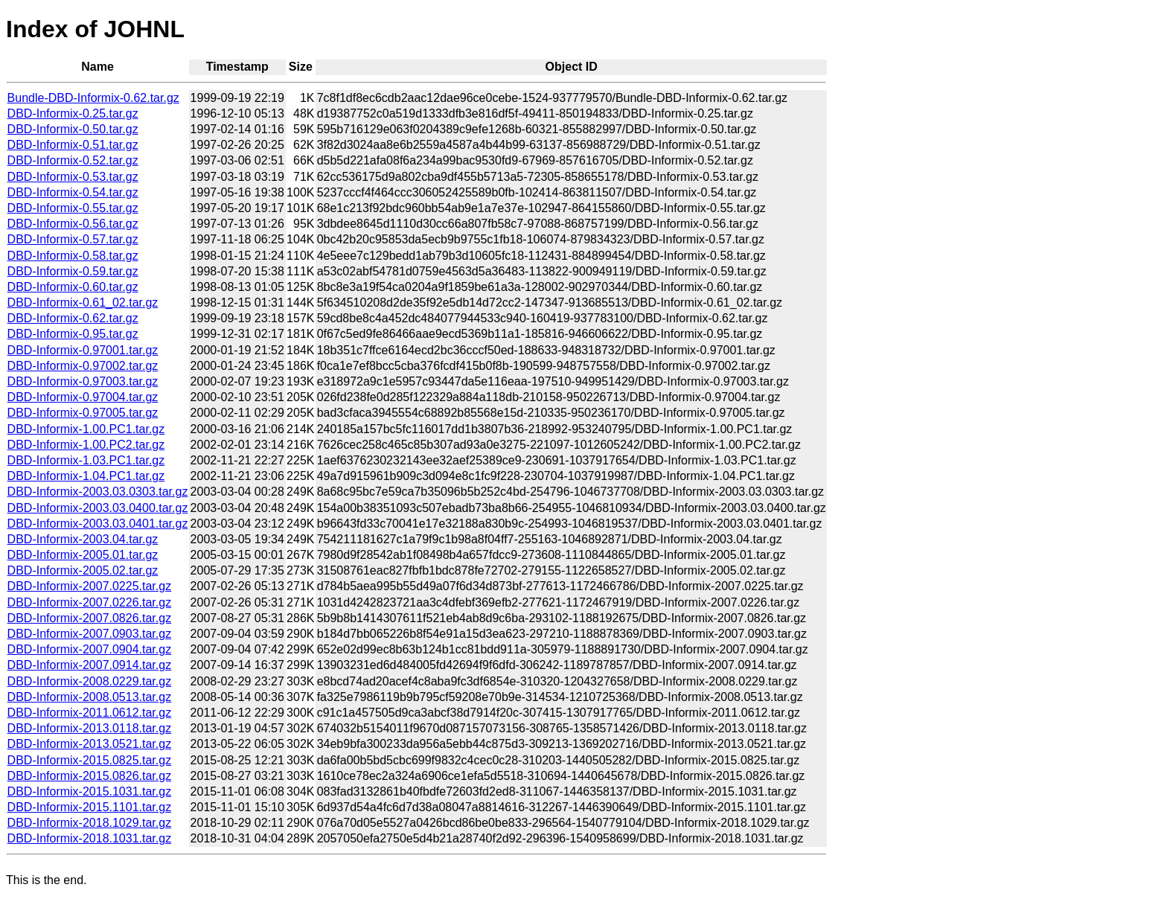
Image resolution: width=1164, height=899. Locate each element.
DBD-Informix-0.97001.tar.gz (83, 350)
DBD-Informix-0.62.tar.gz (72, 318)
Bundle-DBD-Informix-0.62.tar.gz (93, 98)
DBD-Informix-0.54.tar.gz (72, 192)
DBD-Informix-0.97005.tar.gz (83, 412)
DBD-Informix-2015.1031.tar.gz (89, 791)
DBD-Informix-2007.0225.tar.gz (89, 586)
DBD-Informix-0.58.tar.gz (72, 255)
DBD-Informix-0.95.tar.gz (72, 333)
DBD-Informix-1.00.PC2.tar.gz (86, 444)
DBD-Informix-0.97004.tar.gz (83, 397)
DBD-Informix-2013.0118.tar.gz (89, 728)
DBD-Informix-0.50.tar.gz (72, 129)
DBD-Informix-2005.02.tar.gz (83, 570)
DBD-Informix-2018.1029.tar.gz (89, 822)
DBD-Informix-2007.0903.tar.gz (89, 633)
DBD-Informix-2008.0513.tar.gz (89, 697)
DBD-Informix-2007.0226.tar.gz (89, 602)
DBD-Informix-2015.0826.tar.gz (89, 776)
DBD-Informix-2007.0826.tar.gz (89, 618)
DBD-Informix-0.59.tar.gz (72, 271)
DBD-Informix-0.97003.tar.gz (83, 381)
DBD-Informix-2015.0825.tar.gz (89, 760)
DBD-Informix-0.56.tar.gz (72, 223)
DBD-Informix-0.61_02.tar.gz (83, 302)
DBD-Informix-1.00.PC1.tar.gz (86, 429)
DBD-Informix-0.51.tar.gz (72, 144)
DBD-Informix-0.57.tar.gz (72, 239)
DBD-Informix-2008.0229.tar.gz (89, 681)
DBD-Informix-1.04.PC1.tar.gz (86, 476)
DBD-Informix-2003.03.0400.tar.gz (97, 508)
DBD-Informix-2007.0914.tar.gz (89, 665)
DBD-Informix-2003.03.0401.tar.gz (97, 523)
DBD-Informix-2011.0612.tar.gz (89, 712)
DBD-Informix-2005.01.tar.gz (83, 554)
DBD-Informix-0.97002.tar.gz (83, 365)
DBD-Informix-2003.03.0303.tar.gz (97, 491)
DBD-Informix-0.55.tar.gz (72, 208)
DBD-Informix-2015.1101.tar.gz (89, 807)
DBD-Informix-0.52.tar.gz (72, 160)
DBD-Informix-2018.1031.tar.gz (89, 838)
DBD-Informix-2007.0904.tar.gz (89, 649)
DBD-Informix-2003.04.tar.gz (83, 539)
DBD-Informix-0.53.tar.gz (72, 176)
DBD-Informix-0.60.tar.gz (72, 287)
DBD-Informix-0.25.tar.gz (72, 113)
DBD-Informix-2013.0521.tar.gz (89, 744)
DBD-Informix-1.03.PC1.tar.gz (86, 460)
